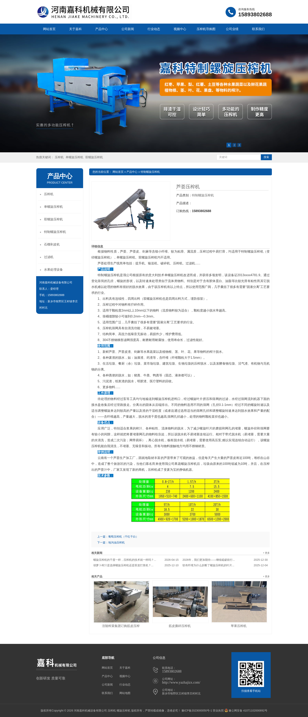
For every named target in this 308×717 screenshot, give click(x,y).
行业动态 (154, 29)
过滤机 (48, 257)
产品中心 (101, 29)
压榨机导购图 (206, 29)
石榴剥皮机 (52, 244)
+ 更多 (266, 553)
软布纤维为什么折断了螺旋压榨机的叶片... (225, 565)
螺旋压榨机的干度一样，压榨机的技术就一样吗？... (136, 559)
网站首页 (49, 29)
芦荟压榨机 (188, 186)
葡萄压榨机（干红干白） (123, 536)
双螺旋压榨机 (94, 157)
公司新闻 (127, 29)
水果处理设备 (53, 269)
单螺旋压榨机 (74, 157)
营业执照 (218, 710)
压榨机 (59, 157)
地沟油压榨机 (116, 542)
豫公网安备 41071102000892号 (246, 710)
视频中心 (180, 29)
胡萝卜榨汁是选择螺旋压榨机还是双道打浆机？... (136, 565)
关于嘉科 (75, 29)
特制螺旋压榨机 (150, 171)
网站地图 (124, 693)
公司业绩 (232, 29)
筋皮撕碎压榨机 (180, 626)
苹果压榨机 (239, 626)
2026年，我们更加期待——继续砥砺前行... (225, 559)
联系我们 (258, 29)
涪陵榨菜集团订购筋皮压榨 (121, 626)
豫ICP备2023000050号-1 (197, 710)
